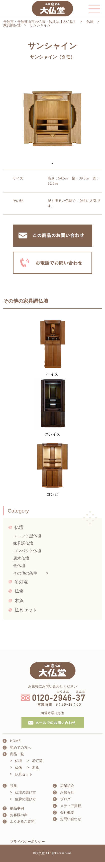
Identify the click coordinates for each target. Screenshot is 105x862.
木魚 (18, 600)
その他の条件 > (31, 573)
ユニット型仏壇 (27, 536)
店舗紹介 (67, 785)
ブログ (65, 799)
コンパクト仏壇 (27, 551)
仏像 (18, 591)
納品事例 (17, 808)
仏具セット (25, 610)
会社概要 (67, 812)
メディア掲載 (70, 805)
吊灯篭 (21, 581)
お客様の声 (18, 814)
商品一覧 (17, 753)
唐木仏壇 (21, 558)
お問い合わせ (70, 818)
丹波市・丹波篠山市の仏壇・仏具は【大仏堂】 (40, 21)
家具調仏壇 (12, 25)
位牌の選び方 (25, 799)
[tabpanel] (52, 112)
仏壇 (90, 21)
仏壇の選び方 (25, 792)
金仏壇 (19, 566)
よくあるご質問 (22, 821)
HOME (15, 740)
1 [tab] (52, 163)
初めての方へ (20, 747)
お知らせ (67, 792)
